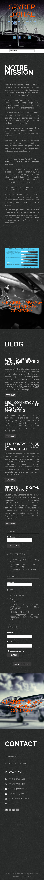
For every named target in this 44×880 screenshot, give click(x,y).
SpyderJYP (27, 876)
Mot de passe (12, 642)
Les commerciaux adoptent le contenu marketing (24, 566)
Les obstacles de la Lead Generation (24, 570)
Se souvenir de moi (16, 651)
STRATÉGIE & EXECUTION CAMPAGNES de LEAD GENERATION (24, 607)
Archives (10, 582)
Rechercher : (12, 537)
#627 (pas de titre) (17, 595)
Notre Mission (15, 602)
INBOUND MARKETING (19, 612)
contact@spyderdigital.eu (18, 789)
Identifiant (11, 632)
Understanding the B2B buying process (24, 560)
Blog (11, 598)
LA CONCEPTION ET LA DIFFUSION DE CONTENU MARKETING (24, 617)
